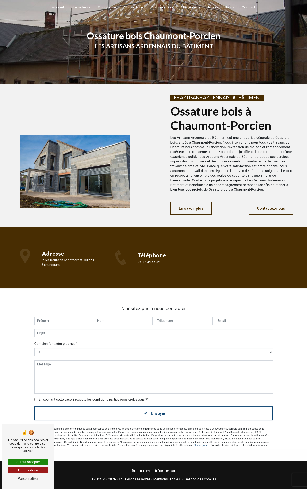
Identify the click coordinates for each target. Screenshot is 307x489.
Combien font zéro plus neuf (55, 339)
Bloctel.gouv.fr (201, 441)
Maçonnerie (190, 7)
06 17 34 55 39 (149, 266)
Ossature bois (161, 7)
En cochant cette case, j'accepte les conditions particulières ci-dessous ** (94, 395)
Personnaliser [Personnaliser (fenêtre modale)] (28, 478)
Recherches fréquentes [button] (153, 471)
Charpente (107, 7)
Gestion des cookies (200, 480)
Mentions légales (166, 480)
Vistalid (99, 480)
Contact (249, 7)
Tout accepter (28, 462)
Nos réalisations (221, 7)
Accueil (58, 7)
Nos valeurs (80, 7)
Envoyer (158, 409)
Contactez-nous (270, 208)
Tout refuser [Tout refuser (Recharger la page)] (28, 470)
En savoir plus (191, 208)
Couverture (133, 7)
